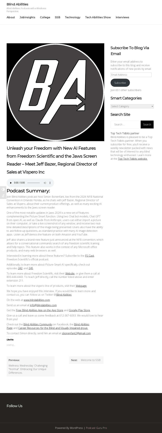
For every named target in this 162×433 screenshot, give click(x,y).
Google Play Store (79, 310)
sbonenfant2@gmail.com (76, 333)
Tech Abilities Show (98, 17)
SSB (57, 17)
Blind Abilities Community (37, 324)
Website (70, 273)
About (11, 17)
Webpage (81, 286)
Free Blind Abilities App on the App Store (39, 310)
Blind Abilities (17, 4)
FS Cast (89, 255)
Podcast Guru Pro (96, 428)
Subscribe (120, 83)
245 (31, 268)
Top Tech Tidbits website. (133, 159)
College (45, 17)
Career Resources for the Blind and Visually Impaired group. (53, 328)
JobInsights (27, 17)
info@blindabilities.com (43, 305)
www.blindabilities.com (37, 300)
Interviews (122, 17)
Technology (72, 17)
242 (20, 268)
